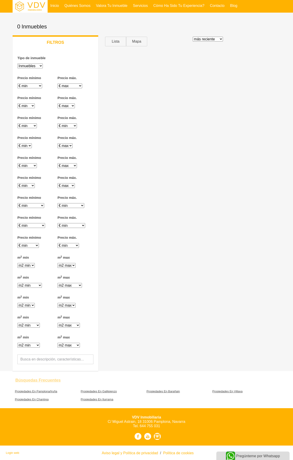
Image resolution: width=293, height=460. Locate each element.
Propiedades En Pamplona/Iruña (36, 391)
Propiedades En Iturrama (97, 399)
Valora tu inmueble (112, 6)
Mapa (136, 41)
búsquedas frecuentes (38, 380)
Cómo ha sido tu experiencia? (178, 6)
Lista (115, 41)
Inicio (54, 6)
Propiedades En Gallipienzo (99, 391)
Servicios (140, 6)
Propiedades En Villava (227, 391)
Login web (12, 452)
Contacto (217, 6)
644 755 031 (150, 426)
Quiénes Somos (77, 6)
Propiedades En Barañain (163, 391)
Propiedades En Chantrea (32, 399)
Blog (233, 6)
